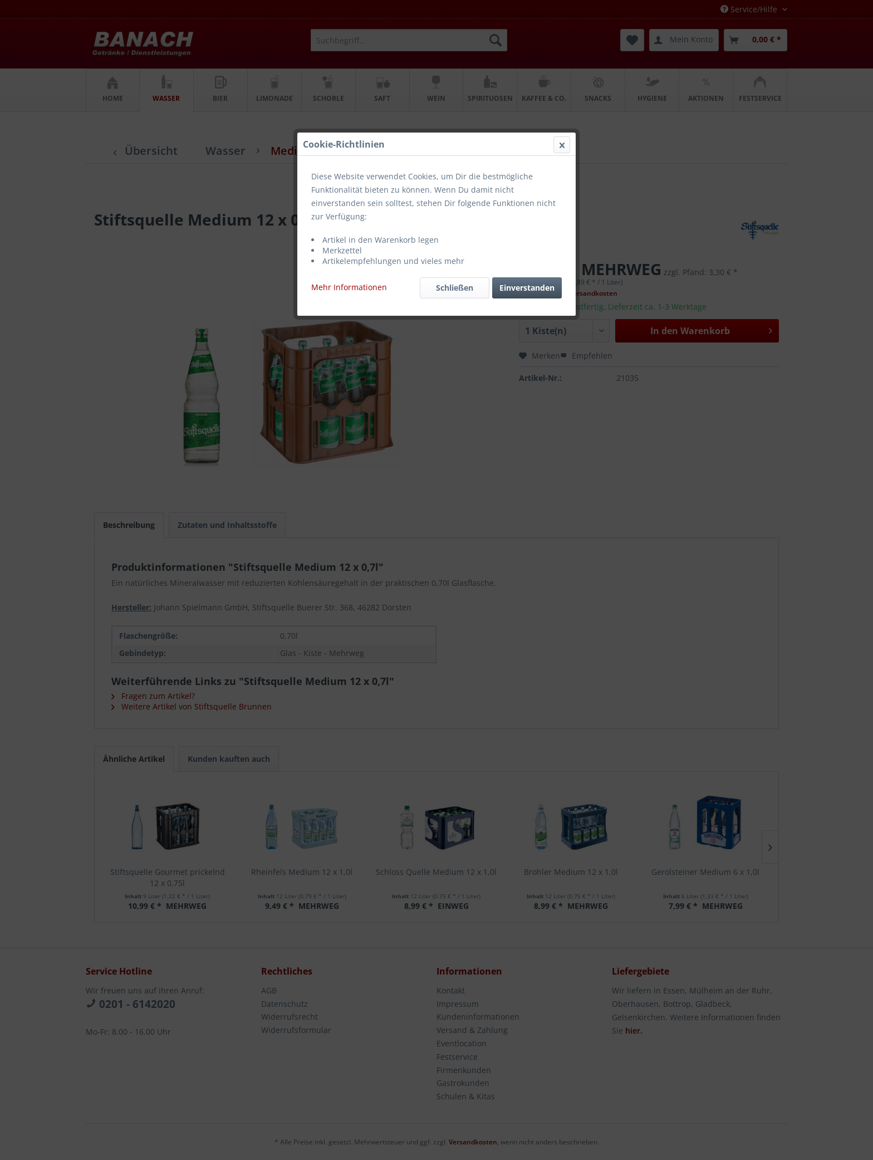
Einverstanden (527, 264)
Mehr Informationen (349, 263)
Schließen (454, 264)
